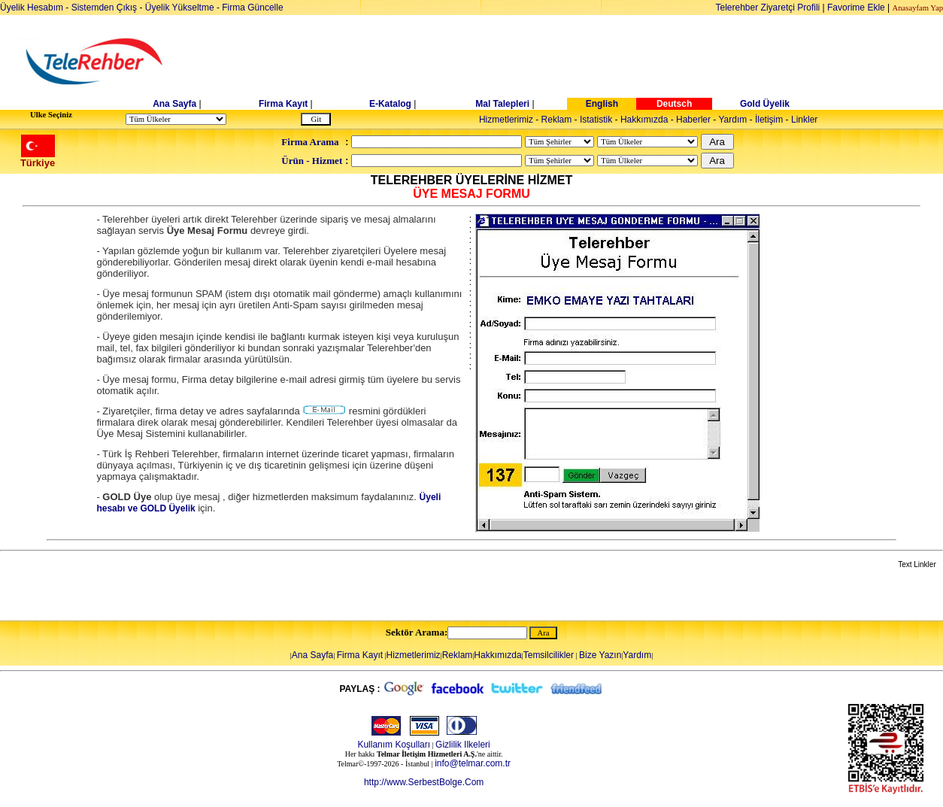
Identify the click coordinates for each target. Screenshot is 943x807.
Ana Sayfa (174, 104)
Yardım (732, 119)
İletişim (769, 119)
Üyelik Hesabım (31, 7)
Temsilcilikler (548, 655)
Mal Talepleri (502, 104)
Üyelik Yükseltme (179, 7)
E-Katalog (390, 104)
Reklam (556, 119)
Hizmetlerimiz (506, 119)
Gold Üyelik (765, 104)
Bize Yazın (600, 655)
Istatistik (596, 119)
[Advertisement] (587, 62)
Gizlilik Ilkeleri (462, 744)
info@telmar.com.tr (473, 763)
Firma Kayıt (283, 104)
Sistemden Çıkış (104, 7)
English (602, 104)
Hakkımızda (644, 119)
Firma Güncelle (252, 7)
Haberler (693, 119)
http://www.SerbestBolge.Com (424, 782)
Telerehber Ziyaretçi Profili (768, 7)
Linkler (804, 119)
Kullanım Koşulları (393, 744)
